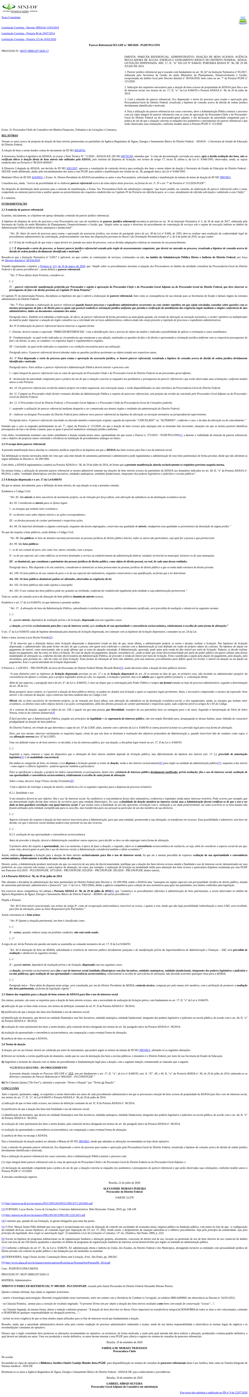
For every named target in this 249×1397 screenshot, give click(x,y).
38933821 (225, 177)
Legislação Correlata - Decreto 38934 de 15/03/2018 (30, 27)
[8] (72, 781)
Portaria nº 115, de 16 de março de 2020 (62, 266)
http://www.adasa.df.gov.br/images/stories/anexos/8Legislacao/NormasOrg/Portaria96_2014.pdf (57, 1262)
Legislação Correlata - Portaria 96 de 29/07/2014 (28, 33)
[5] (22, 757)
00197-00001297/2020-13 (34, 51)
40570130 (126, 156)
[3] (121, 668)
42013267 (72, 168)
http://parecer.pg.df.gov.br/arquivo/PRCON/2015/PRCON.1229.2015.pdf (45, 1215)
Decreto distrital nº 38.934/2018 (22, 260)
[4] (53, 712)
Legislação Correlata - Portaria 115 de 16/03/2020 (29, 39)
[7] (219, 763)
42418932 (37, 177)
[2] (50, 637)
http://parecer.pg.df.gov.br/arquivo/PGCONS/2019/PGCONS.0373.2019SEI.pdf (49, 1203)
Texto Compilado (11, 17)
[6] (161, 763)
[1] (180, 435)
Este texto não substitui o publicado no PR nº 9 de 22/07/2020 (213, 1392)
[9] (112, 891)
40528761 (79, 150)
